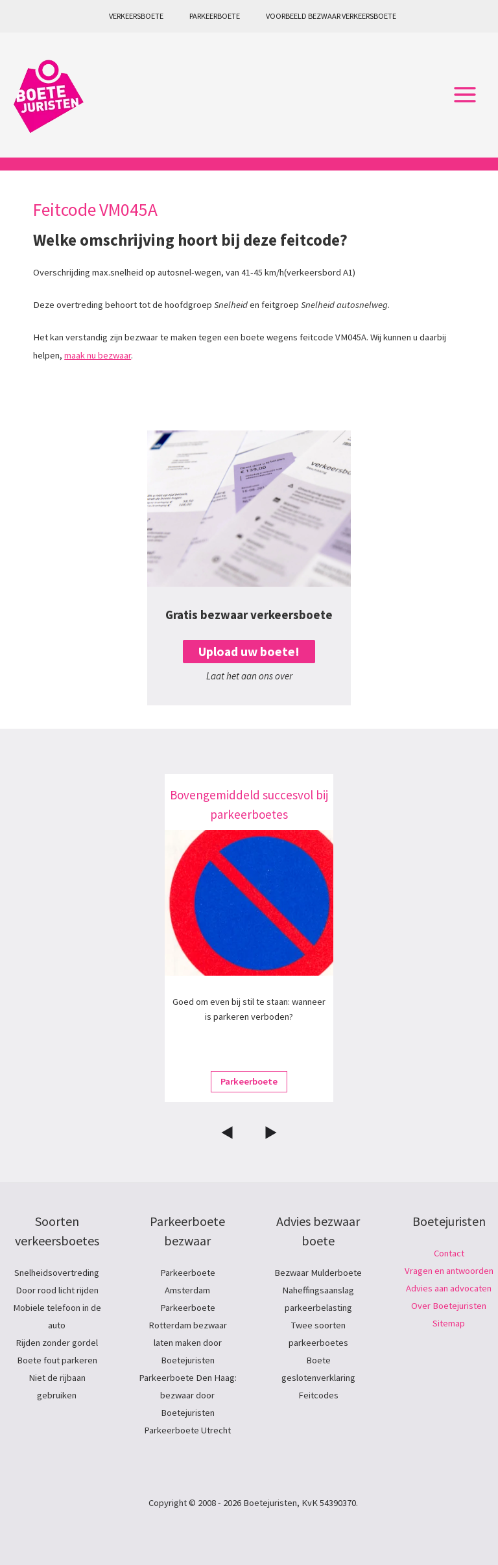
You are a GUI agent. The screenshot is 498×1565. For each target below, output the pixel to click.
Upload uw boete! (249, 651)
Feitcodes (318, 1395)
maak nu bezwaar (97, 355)
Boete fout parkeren (57, 1360)
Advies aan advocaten (449, 1288)
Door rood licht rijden (57, 1290)
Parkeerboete (214, 16)
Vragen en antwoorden (449, 1271)
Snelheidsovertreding (56, 1272)
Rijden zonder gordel (57, 1342)
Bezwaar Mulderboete (318, 1272)
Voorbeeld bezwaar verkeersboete (331, 16)
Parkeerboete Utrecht (187, 1430)
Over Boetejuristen (448, 1306)
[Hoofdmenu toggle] (465, 95)
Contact (449, 1253)
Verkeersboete (136, 16)
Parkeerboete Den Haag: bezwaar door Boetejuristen (188, 1395)
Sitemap (449, 1323)
